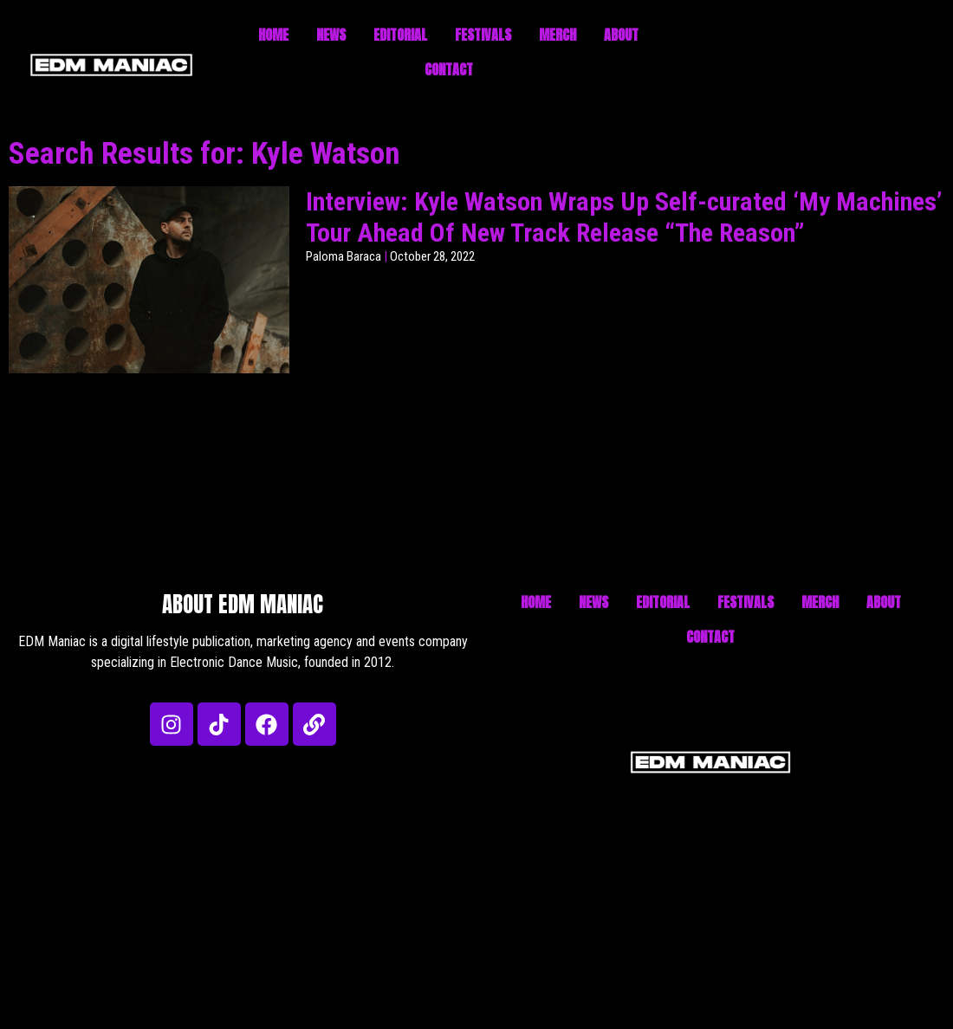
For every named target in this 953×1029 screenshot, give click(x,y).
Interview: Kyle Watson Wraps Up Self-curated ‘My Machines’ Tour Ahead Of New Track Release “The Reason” (624, 217)
